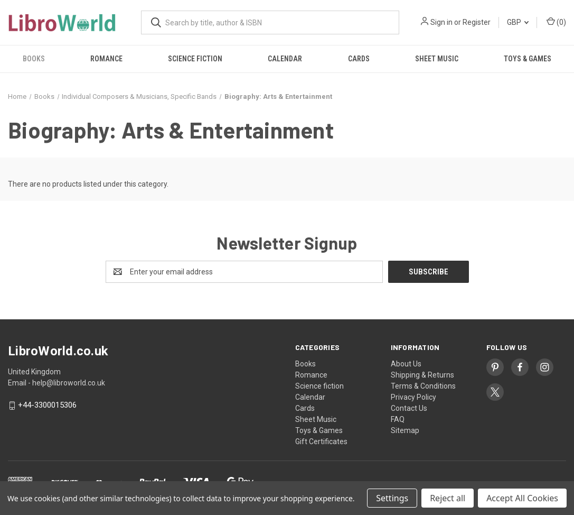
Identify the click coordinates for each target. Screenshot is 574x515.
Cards (359, 58)
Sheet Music (436, 58)
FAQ (397, 419)
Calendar (285, 58)
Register (477, 22)
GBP (518, 22)
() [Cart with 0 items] (556, 21)
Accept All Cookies (522, 498)
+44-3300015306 (47, 405)
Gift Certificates (321, 441)
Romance (106, 58)
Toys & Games (527, 58)
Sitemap (405, 430)
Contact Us (409, 408)
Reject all (447, 498)
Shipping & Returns (422, 375)
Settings (392, 498)
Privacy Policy (413, 397)
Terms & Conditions (423, 386)
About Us (406, 364)
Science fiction (195, 58)
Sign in (441, 22)
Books (34, 58)
